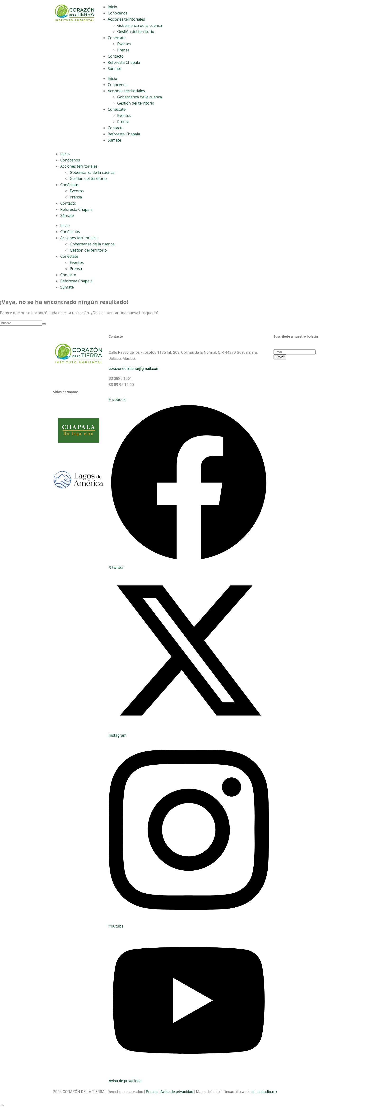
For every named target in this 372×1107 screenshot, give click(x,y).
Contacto (116, 56)
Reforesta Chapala (124, 62)
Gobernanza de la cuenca (139, 25)
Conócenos (117, 13)
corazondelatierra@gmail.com (134, 368)
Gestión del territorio (135, 31)
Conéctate (117, 37)
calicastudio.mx (264, 1091)
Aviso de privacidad (125, 1081)
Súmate (114, 68)
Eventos (124, 43)
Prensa (123, 50)
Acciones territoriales (126, 19)
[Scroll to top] (2, 1105)
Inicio (112, 6)
